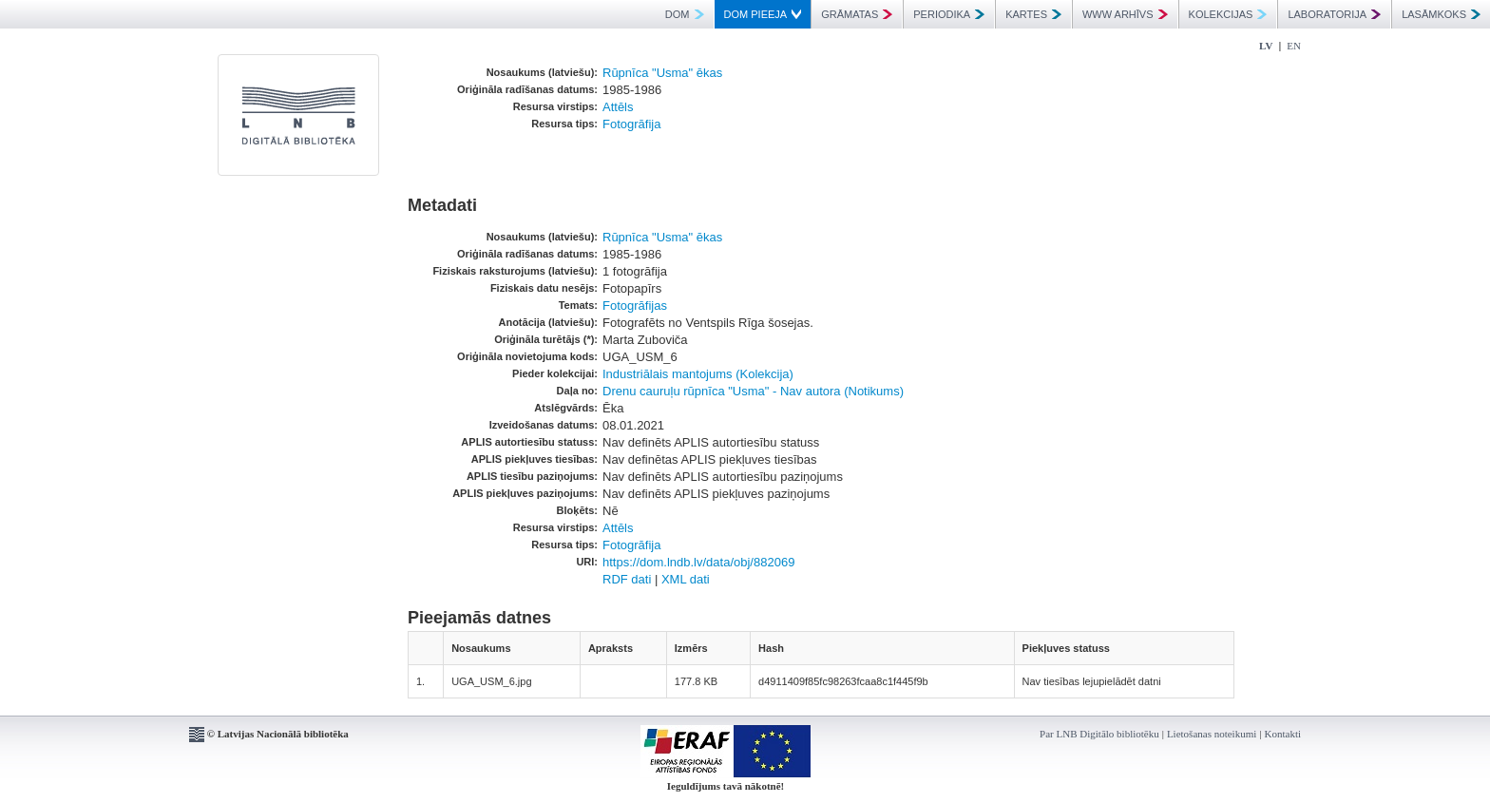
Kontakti (1283, 733)
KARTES (1033, 14)
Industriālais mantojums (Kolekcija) (697, 374)
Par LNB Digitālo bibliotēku (1099, 733)
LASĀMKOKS (1441, 14)
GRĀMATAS (856, 14)
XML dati (685, 579)
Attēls (618, 107)
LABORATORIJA (1334, 14)
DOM (684, 14)
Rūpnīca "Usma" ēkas (662, 73)
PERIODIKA (948, 14)
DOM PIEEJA (763, 14)
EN (1294, 45)
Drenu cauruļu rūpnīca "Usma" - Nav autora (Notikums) (753, 391)
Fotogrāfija (631, 124)
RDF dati (626, 579)
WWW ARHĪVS (1125, 14)
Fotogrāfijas (634, 305)
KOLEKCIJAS (1228, 14)
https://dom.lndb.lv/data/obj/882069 (698, 562)
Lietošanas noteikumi (1211, 733)
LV (1265, 45)
